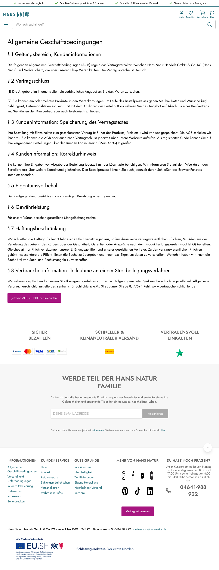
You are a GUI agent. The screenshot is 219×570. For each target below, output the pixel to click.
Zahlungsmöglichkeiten (55, 482)
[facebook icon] (133, 475)
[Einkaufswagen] (202, 14)
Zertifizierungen (84, 477)
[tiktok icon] (138, 491)
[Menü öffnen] (6, 24)
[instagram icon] (123, 475)
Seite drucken (16, 501)
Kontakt (45, 472)
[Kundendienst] (212, 14)
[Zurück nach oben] (207, 447)
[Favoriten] (190, 14)
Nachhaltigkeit (83, 472)
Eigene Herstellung (86, 482)
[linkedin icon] (150, 491)
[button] (182, 14)
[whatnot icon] (151, 475)
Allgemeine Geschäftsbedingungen (22, 469)
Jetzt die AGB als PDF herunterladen (34, 298)
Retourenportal (50, 477)
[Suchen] (210, 24)
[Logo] (16, 14)
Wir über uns (82, 467)
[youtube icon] (142, 475)
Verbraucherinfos (52, 493)
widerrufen (98, 430)
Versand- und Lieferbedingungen (19, 478)
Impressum (14, 496)
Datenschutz (14, 491)
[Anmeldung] (181, 14)
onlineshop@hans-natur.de (149, 529)
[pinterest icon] (125, 491)
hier (163, 430)
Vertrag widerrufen (137, 511)
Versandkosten (50, 487)
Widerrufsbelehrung (20, 486)
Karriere (79, 493)
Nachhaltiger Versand (88, 487)
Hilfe (44, 467)
